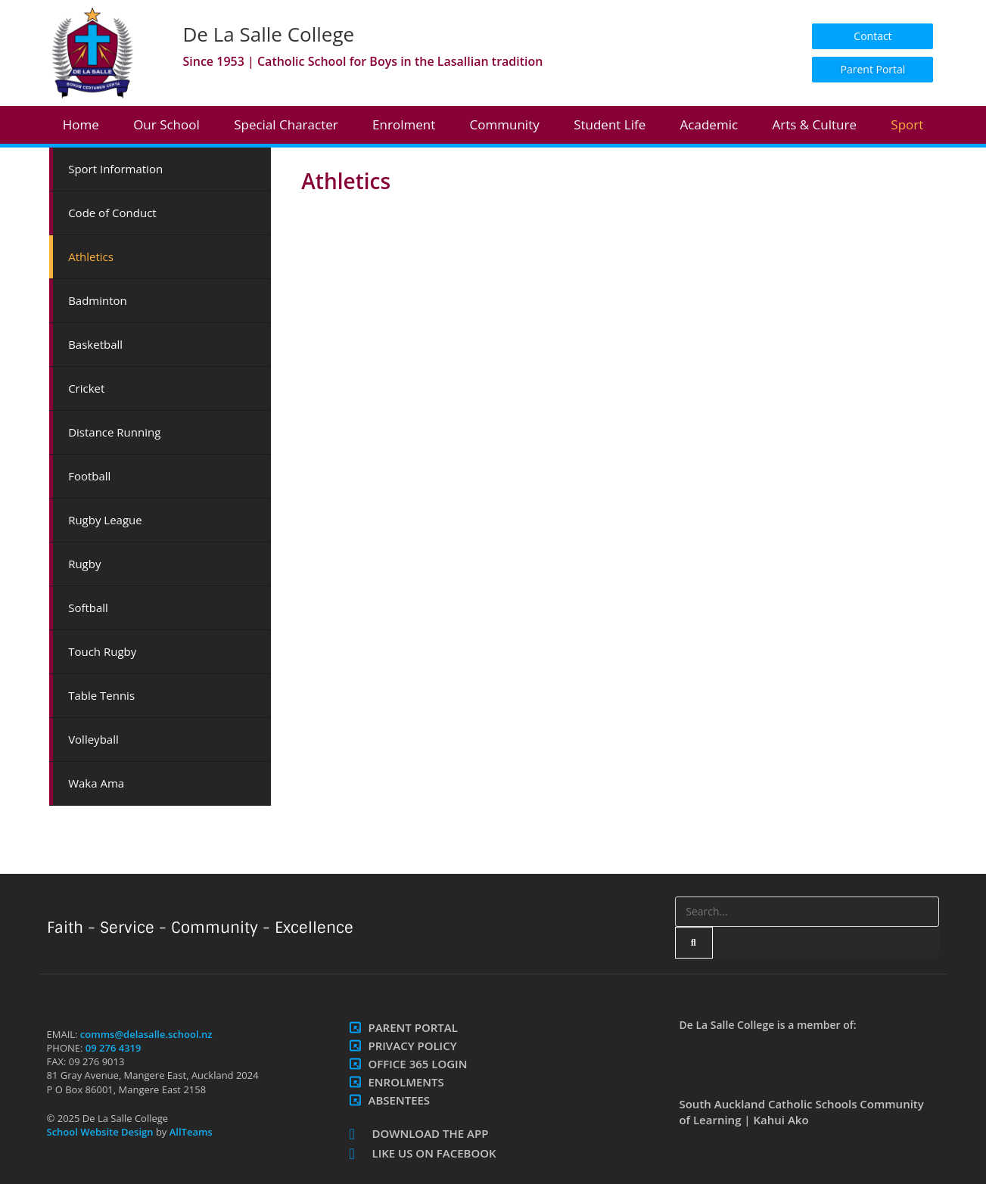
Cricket (86, 388)
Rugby (84, 563)
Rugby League (105, 519)
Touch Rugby (102, 651)
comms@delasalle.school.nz (146, 1034)
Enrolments (405, 1081)
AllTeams (189, 1132)
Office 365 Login (417, 1063)
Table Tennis (101, 695)
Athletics (91, 256)
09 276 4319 (114, 1048)
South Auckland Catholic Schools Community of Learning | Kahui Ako (801, 1111)
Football (89, 475)
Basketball (95, 344)
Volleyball (93, 739)
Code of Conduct (112, 212)
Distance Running (114, 432)
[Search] (694, 943)
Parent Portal (412, 1027)
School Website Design (100, 1132)
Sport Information (115, 168)
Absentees (399, 1100)
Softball (88, 607)
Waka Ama (96, 783)
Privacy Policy (412, 1045)
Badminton (97, 300)
